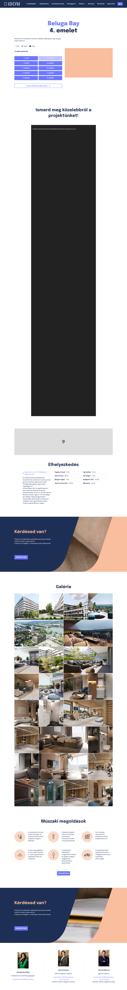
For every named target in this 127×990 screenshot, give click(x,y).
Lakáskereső (44, 4)
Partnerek (101, 4)
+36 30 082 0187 (63, 979)
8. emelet (50, 78)
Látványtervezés (58, 4)
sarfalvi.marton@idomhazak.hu (104, 977)
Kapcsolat (111, 4)
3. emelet (26, 78)
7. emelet (50, 73)
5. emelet (50, 63)
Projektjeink (31, 4)
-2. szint (26, 63)
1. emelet (26, 68)
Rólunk (81, 4)
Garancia (91, 4)
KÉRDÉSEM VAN (21, 557)
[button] (63, 441)
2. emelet (26, 73)
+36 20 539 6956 (104, 979)
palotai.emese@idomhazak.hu (63, 977)
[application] (63, 270)
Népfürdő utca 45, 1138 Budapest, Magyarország (36, 473)
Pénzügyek (71, 4)
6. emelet (50, 68)
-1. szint (26, 58)
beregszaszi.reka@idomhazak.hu (23, 979)
